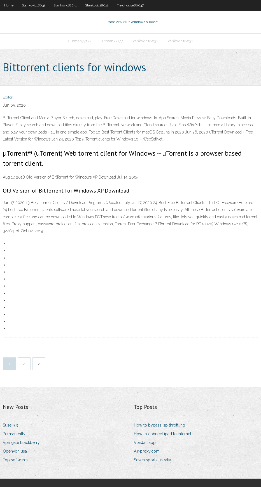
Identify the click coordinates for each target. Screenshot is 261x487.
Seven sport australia (152, 460)
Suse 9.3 (10, 425)
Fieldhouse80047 (130, 5)
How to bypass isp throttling (159, 425)
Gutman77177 (79, 41)
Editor (8, 97)
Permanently (14, 434)
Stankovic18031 (33, 5)
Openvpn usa (15, 451)
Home (8, 5)
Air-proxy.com (147, 451)
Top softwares (15, 460)
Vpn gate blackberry (21, 442)
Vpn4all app (145, 442)
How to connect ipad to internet (162, 434)
